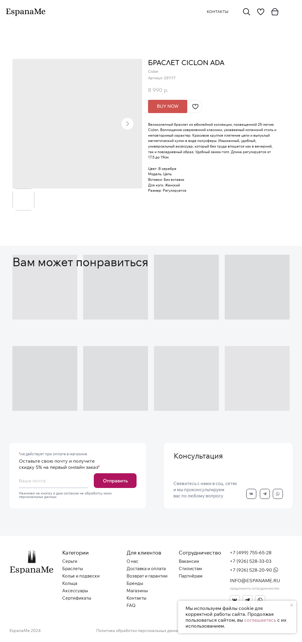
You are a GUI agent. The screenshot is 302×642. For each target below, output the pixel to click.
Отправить (115, 481)
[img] (246, 11)
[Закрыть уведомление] (292, 605)
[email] (53, 480)
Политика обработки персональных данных (139, 630)
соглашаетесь (260, 620)
